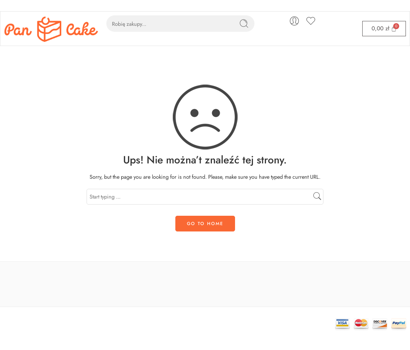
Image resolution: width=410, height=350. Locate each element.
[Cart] (384, 28)
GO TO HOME (205, 223)
